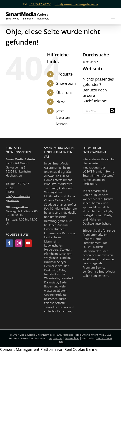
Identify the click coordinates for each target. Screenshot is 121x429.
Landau (65, 258)
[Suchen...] (96, 110)
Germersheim (53, 266)
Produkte (64, 74)
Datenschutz (72, 338)
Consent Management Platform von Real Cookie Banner (49, 349)
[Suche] (112, 110)
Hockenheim (52, 237)
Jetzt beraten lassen (63, 117)
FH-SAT (57, 334)
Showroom (66, 83)
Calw (62, 270)
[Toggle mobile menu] (113, 17)
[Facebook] (9, 243)
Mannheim (51, 241)
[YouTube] (28, 243)
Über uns (64, 92)
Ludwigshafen (53, 245)
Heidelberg (51, 249)
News (61, 101)
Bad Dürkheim (56, 268)
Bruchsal (50, 262)
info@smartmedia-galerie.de (76, 4)
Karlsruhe (68, 233)
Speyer (61, 262)
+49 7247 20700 (40, 4)
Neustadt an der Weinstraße (54, 276)
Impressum (55, 338)
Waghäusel (51, 258)
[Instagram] (18, 243)
